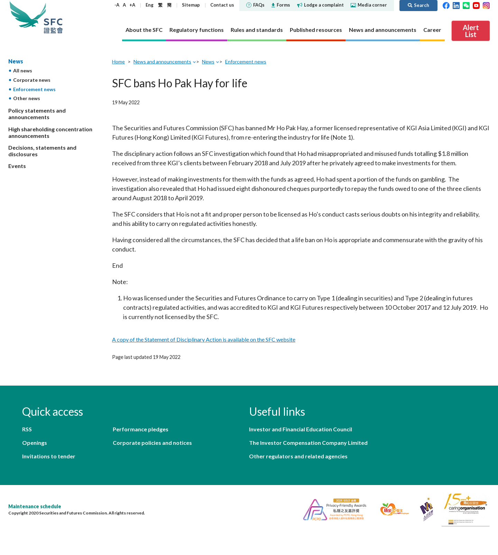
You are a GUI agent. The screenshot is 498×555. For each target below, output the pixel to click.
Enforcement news (34, 89)
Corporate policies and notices (152, 442)
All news (22, 70)
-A (116, 5)
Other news (26, 98)
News (15, 61)
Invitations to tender (48, 456)
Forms (280, 5)
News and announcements (162, 61)
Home (118, 61)
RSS (27, 429)
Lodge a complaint (320, 5)
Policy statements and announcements (37, 113)
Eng (150, 5)
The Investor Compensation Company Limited (308, 442)
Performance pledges (140, 429)
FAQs (255, 5)
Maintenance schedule (34, 506)
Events (17, 165)
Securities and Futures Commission (53, 17)
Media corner (369, 5)
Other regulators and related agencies (298, 456)
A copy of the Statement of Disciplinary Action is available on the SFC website (203, 339)
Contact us (222, 5)
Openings (34, 442)
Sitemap (191, 5)
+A (132, 5)
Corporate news (31, 80)
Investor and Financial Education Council (300, 429)
